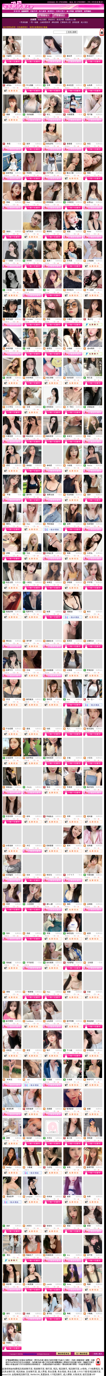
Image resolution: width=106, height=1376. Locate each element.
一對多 (39, 114)
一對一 (99, 319)
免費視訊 (18, 56)
